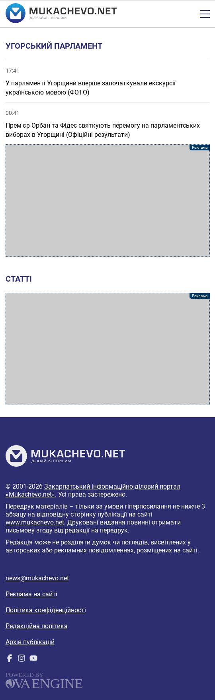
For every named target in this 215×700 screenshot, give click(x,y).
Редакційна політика (37, 626)
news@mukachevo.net (37, 578)
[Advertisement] (107, 200)
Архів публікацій (30, 642)
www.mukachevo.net (35, 522)
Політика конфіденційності (46, 610)
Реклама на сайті (31, 594)
